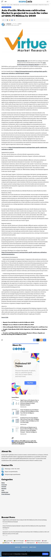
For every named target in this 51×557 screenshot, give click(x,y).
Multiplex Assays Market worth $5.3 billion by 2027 (18, 324)
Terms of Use (24, 553)
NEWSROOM (9, 23)
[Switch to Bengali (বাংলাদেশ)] (18, 541)
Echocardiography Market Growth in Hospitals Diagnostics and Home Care (25, 327)
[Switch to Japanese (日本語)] (29, 543)
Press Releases (6, 7)
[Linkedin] (19, 349)
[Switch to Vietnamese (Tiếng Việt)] (42, 543)
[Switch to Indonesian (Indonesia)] (17, 543)
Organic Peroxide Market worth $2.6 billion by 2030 (18, 322)
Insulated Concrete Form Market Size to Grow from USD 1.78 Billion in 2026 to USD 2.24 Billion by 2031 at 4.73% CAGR (29, 420)
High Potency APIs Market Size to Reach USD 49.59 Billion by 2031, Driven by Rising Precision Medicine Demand (29, 403)
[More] (24, 349)
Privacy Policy (17, 553)
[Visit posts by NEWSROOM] (3, 24)
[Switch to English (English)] (44, 541)
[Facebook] (14, 349)
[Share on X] (7, 20)
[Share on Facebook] (5, 20)
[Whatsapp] (21, 349)
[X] (16, 349)
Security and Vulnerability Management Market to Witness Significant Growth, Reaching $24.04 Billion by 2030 (23, 333)
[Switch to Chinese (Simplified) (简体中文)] (32, 541)
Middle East (4, 492)
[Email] (10, 20)
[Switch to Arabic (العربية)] (8, 541)
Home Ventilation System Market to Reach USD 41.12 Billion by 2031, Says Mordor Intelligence (29, 411)
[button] (45, 554)
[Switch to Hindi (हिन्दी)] (6, 543)
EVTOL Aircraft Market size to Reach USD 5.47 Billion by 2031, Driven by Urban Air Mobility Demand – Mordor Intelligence (28, 430)
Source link (4, 317)
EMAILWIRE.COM (22, 61)
